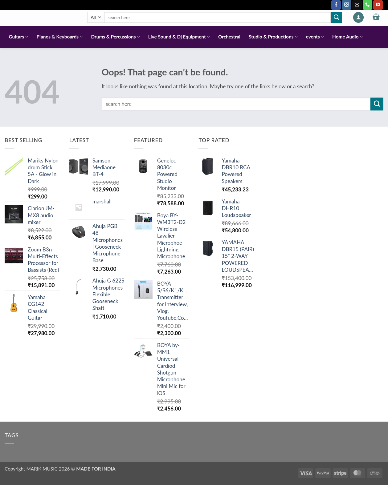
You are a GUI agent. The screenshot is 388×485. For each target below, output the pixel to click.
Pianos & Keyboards (60, 37)
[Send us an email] (357, 5)
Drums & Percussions (115, 37)
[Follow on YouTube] (378, 5)
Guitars (18, 37)
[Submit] (336, 17)
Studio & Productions (273, 37)
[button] (358, 17)
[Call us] (367, 5)
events (315, 37)
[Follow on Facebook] (336, 5)
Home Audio (347, 37)
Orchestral (229, 36)
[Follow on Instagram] (346, 5)
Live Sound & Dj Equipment (179, 37)
